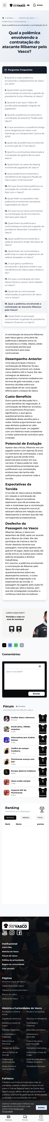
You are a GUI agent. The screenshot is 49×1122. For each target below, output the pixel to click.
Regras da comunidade (13, 964)
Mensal (25, 818)
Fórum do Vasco (9, 956)
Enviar (36, 693)
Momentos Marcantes (36, 1048)
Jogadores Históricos (11, 1018)
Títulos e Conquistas (35, 1012)
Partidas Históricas (10, 1030)
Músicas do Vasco (10, 998)
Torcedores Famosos (35, 1066)
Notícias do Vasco (10, 951)
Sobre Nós (7, 947)
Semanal (10, 818)
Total (40, 818)
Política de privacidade (13, 960)
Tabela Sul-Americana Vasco (15, 990)
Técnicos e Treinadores (36, 1018)
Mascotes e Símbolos (36, 1030)
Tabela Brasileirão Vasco (13, 986)
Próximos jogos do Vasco (13, 981)
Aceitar (41, 1107)
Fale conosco (8, 968)
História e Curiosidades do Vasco (22, 1008)
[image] (40, 666)
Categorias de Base (11, 1048)
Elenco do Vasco (9, 994)
